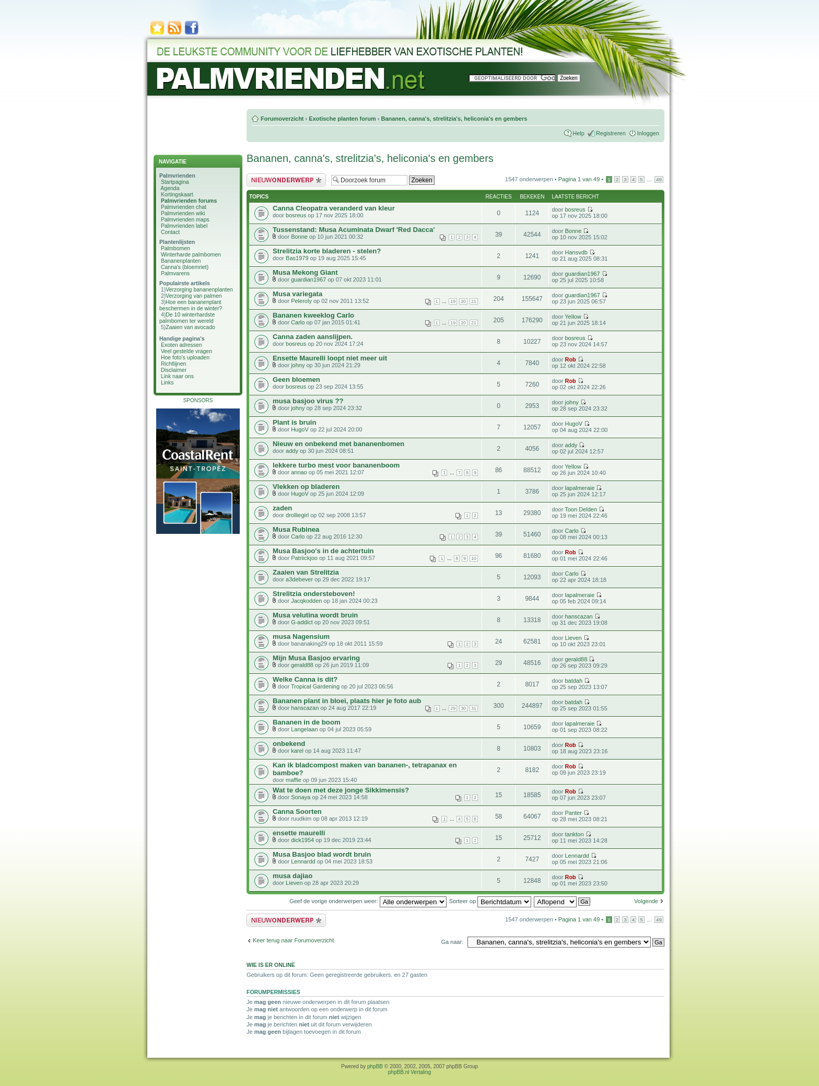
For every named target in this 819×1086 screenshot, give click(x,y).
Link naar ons (177, 376)
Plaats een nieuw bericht (286, 179)
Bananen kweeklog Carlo (313, 315)
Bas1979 (297, 258)
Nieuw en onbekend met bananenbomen (338, 444)
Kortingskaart (177, 194)
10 (473, 558)
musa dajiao (292, 876)
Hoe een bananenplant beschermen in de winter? (190, 305)
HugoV (300, 429)
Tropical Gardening (315, 686)
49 (659, 179)
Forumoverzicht (282, 118)
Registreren (611, 133)
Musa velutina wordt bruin (315, 615)
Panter (573, 813)
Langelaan (304, 729)
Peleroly (301, 301)
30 (463, 708)
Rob (570, 359)
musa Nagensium (301, 636)
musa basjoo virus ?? (308, 401)
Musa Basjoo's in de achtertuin (323, 551)
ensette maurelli (299, 833)
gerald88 (302, 665)
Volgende (646, 901)
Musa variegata (297, 294)
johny (298, 365)
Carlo (298, 322)
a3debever (299, 579)
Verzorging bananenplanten (199, 289)
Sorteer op (490, 901)
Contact (170, 232)
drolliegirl (297, 515)
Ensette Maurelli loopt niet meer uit (330, 358)
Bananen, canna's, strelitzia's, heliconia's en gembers (454, 118)
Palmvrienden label (184, 226)
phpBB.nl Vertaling (409, 1072)
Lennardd (303, 861)
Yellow (573, 316)
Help (578, 133)
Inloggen (648, 133)
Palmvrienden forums (189, 200)
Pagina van (579, 179)
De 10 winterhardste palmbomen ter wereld (187, 317)
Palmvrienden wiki (183, 213)
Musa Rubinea (296, 529)
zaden (282, 508)
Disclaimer (173, 370)
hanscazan (578, 616)
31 (473, 708)
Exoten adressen (181, 345)
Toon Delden (581, 509)
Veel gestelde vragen (186, 351)
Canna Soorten (297, 811)
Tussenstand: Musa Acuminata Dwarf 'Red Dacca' (354, 229)
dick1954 (302, 840)
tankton (574, 834)
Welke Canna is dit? (305, 679)
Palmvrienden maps (185, 219)
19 (452, 301)
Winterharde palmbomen (191, 254)
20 (463, 301)
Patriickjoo (304, 558)
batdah (573, 681)
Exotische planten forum (342, 118)
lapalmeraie (579, 488)
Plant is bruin (295, 422)
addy (292, 451)
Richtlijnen (173, 363)
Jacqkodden (306, 601)
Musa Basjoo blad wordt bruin (322, 854)
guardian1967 (308, 279)
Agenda (169, 188)
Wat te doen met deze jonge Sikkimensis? (341, 790)
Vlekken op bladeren (306, 487)
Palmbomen (175, 248)
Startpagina (175, 182)
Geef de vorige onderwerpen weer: (367, 901)
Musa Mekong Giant (305, 272)
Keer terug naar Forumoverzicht (293, 940)
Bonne (299, 236)
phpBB (375, 1066)
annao (299, 472)
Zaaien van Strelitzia (306, 572)
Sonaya (300, 797)
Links (167, 382)
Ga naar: (452, 942)
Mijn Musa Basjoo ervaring (316, 658)
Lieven (573, 638)
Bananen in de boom (307, 722)
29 (452, 708)
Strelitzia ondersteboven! (314, 594)
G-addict (302, 622)
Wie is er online (271, 965)
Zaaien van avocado (190, 327)
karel (297, 751)
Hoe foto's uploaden (185, 357)
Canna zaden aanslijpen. (313, 337)
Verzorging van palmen (193, 296)
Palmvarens (175, 273)
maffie (293, 780)
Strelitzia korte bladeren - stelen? (327, 251)
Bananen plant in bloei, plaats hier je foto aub (347, 701)
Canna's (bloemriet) (184, 267)
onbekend (289, 744)
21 (473, 301)
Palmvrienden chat (183, 207)
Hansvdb (576, 252)
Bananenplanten (181, 261)
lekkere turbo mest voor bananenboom (336, 465)
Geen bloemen (296, 379)
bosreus (296, 215)
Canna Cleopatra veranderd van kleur (334, 208)
